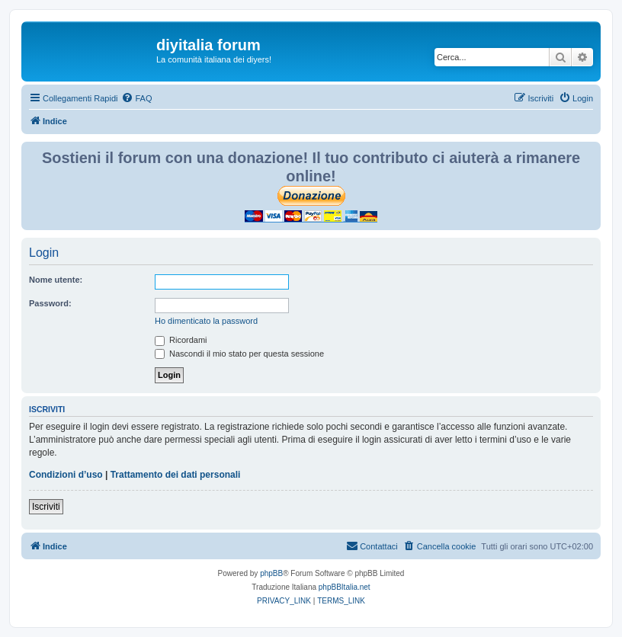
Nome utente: (55, 279)
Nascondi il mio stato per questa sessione (239, 353)
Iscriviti (46, 506)
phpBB (271, 573)
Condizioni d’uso (66, 474)
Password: (50, 303)
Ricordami (181, 339)
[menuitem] (136, 98)
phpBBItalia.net (344, 587)
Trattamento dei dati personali (176, 474)
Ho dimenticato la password (206, 320)
